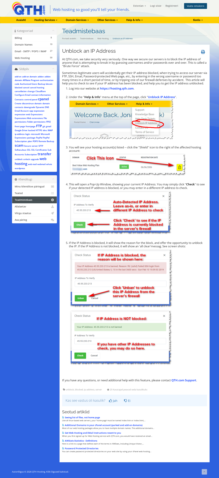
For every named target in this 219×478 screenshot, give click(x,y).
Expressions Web (23, 118)
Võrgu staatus (34, 213)
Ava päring (34, 220)
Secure (27, 145)
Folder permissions (36, 121)
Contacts (19, 99)
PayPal (39, 137)
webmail (41, 164)
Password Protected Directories (80, 448)
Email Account (22, 110)
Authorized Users (28, 83)
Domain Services (77, 20)
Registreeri (171, 5)
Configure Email (22, 94)
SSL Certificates (39, 149)
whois (49, 164)
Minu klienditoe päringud (34, 186)
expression (39, 110)
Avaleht (21, 20)
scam (19, 145)
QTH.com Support (183, 380)
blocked (18, 87)
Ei (127, 401)
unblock (19, 159)
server (35, 145)
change (31, 91)
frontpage (30, 126)
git (44, 126)
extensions (37, 118)
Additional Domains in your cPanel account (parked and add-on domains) (102, 425)
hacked (31, 130)
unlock (26, 159)
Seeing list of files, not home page (81, 417)
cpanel (43, 99)
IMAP (50, 130)
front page (20, 126)
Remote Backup (46, 141)
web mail (32, 164)
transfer (44, 154)
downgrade (29, 107)
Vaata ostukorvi (195, 6)
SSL (29, 149)
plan (30, 141)
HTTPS (39, 130)
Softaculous (20, 149)
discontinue (28, 103)
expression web (22, 114)
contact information (41, 94)
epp (31, 110)
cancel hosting (37, 87)
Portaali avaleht (69, 38)
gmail (48, 126)
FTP (39, 126)
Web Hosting (103, 38)
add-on (18, 76)
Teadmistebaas (86, 38)
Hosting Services (45, 20)
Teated (34, 193)
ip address (20, 134)
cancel (26, 87)
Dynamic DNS (42, 107)
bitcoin (49, 83)
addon (41, 76)
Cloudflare (40, 91)
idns (45, 130)
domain (38, 103)
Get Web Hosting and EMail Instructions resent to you (91, 432)
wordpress (20, 168)
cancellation (21, 91)
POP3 (35, 141)
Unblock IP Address (161, 97)
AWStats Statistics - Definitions (79, 440)
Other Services (107, 20)
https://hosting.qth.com (117, 88)
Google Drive (21, 130)
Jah (113, 401)
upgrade (35, 159)
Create (18, 103)
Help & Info (134, 20)
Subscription (31, 154)
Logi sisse (155, 5)
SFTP (40, 145)
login (27, 134)
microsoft (35, 134)
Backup (41, 83)
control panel (30, 99)
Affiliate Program (31, 80)
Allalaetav (34, 207)
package (31, 137)
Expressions (37, 114)
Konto (198, 20)
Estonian (139, 5)
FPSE (48, 121)
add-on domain (29, 76)
